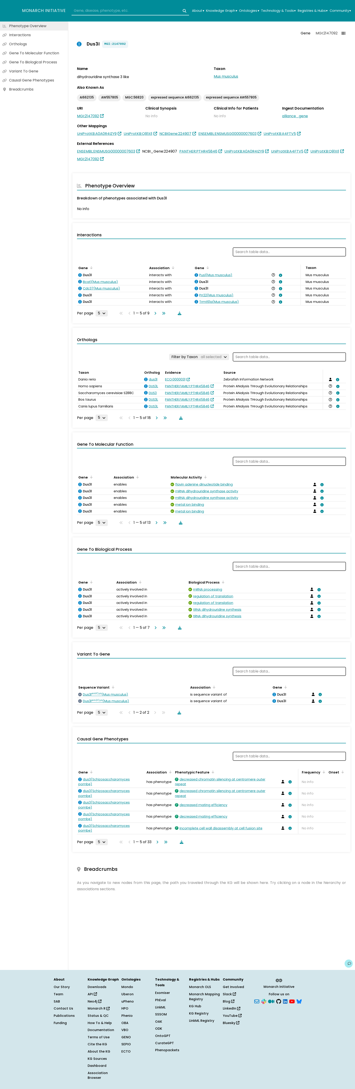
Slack (229, 994)
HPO (124, 1008)
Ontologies (249, 11)
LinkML (160, 1007)
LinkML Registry (201, 1020)
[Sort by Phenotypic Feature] (212, 772)
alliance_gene (295, 116)
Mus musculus (226, 76)
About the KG (99, 1051)
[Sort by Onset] (342, 772)
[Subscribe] (256, 1001)
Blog (228, 1001)
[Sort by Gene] (90, 267)
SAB (57, 1001)
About (198, 11)
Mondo (127, 987)
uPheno (127, 1001)
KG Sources (97, 1058)
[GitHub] (278, 1001)
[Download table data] (178, 313)
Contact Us (63, 1008)
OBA (124, 1023)
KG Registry (199, 1013)
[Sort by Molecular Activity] (204, 477)
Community (340, 11)
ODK (158, 1028)
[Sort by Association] (172, 267)
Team (58, 994)
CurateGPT (164, 1043)
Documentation (101, 1030)
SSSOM (161, 1014)
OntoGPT (162, 1036)
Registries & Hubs (313, 11)
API (92, 994)
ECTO (126, 1051)
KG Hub (195, 1006)
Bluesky (231, 1023)
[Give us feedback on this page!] (349, 964)
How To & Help (100, 1023)
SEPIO (126, 1044)
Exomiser (162, 993)
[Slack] (263, 1001)
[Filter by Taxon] (199, 357)
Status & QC (98, 1015)
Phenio (127, 1015)
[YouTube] (292, 1001)
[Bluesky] (299, 1001)
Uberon (127, 994)
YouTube (232, 1015)
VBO (124, 1030)
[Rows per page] (102, 313)
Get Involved (233, 987)
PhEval (160, 1000)
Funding (60, 1023)
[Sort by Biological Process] (222, 582)
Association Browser (98, 1075)
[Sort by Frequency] (323, 772)
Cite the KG (97, 1044)
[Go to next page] (154, 313)
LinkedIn (231, 1008)
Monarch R (99, 1008)
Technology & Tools (278, 11)
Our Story (62, 987)
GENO (126, 1037)
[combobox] (130, 10)
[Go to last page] (162, 313)
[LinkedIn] (285, 1001)
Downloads (97, 987)
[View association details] (280, 275)
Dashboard (97, 1065)
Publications (64, 1015)
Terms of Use (99, 1037)
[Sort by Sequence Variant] (112, 687)
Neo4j (94, 1001)
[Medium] (271, 1001)
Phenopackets (167, 1050)
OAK (158, 1021)
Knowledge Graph (221, 11)
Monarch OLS (200, 987)
